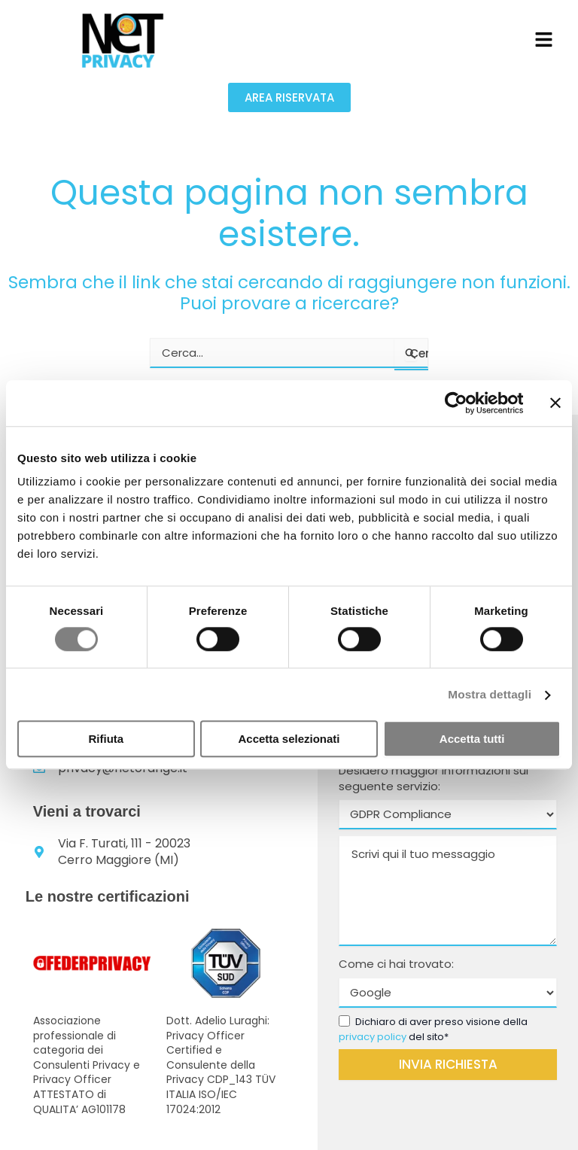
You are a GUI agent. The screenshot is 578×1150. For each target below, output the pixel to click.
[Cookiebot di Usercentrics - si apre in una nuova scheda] (457, 403)
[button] (543, 40)
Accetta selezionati (288, 738)
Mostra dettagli (490, 694)
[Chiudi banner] (555, 403)
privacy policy (372, 1037)
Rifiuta (105, 738)
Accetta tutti (472, 738)
